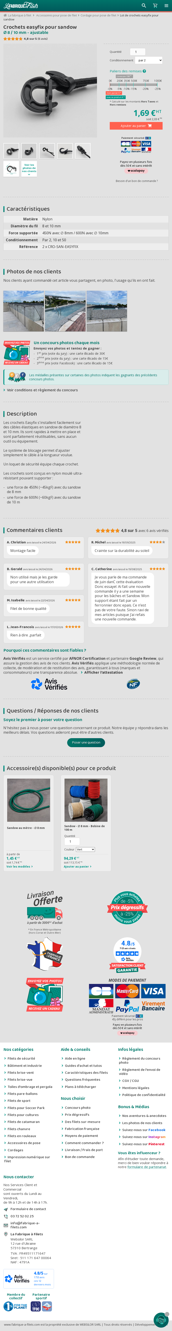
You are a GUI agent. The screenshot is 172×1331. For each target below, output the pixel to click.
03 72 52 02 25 (22, 1216)
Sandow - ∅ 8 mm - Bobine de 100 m (84, 828)
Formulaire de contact (28, 1209)
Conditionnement (122, 60)
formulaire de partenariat (146, 1167)
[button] (166, 5)
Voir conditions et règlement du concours (42, 390)
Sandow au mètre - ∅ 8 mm (26, 828)
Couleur (69, 849)
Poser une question (86, 742)
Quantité (116, 52)
